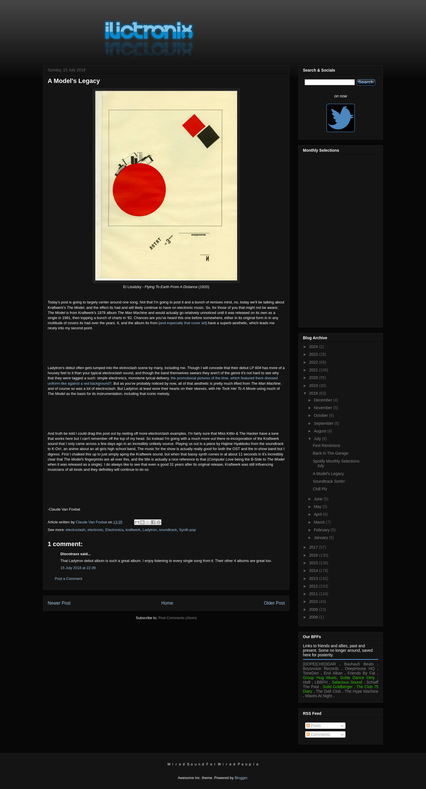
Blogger (241, 778)
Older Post (274, 603)
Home (167, 603)
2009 (314, 609)
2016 (314, 555)
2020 (314, 377)
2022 (314, 362)
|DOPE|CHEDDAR (319, 664)
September (324, 423)
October (321, 415)
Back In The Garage (330, 453)
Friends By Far (361, 673)
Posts (313, 725)
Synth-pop (187, 530)
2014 (314, 570)
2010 (314, 601)
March (320, 522)
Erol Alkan (333, 673)
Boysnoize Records (321, 668)
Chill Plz (320, 489)
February (322, 530)
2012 (314, 586)
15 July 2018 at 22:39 (78, 568)
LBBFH (321, 682)
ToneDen (311, 673)
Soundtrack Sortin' (329, 481)
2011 (314, 594)
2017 (314, 547)
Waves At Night (318, 696)
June (318, 499)
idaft (306, 682)
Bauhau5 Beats (359, 664)
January (321, 537)
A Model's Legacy (328, 473)
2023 (314, 354)
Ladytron (150, 530)
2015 (314, 563)
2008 (314, 617)
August (320, 431)
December (323, 400)
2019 (314, 385)
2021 (314, 370)
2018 (314, 393)
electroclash (75, 530)
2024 (314, 346)
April (318, 514)
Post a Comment (68, 578)
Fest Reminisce (326, 445)
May (318, 506)
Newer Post (59, 603)
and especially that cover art (183, 323)
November (323, 407)
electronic (95, 530)
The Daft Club (328, 691)
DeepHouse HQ (360, 668)
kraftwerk (133, 530)
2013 (314, 578)
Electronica (114, 530)
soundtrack (168, 530)
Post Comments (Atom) (177, 618)
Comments (318, 734)
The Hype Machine (361, 691)
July (318, 438)
